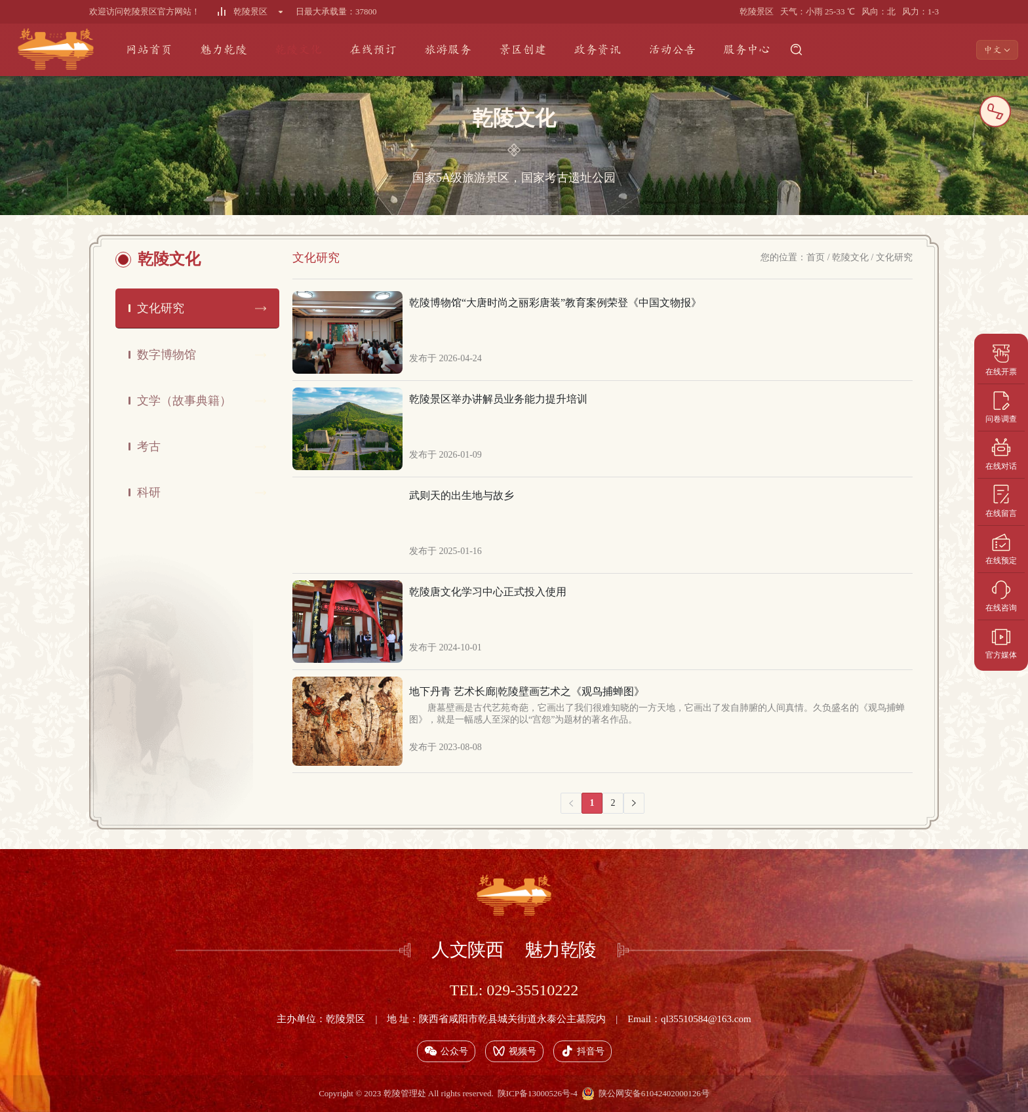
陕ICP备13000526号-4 (538, 1093)
